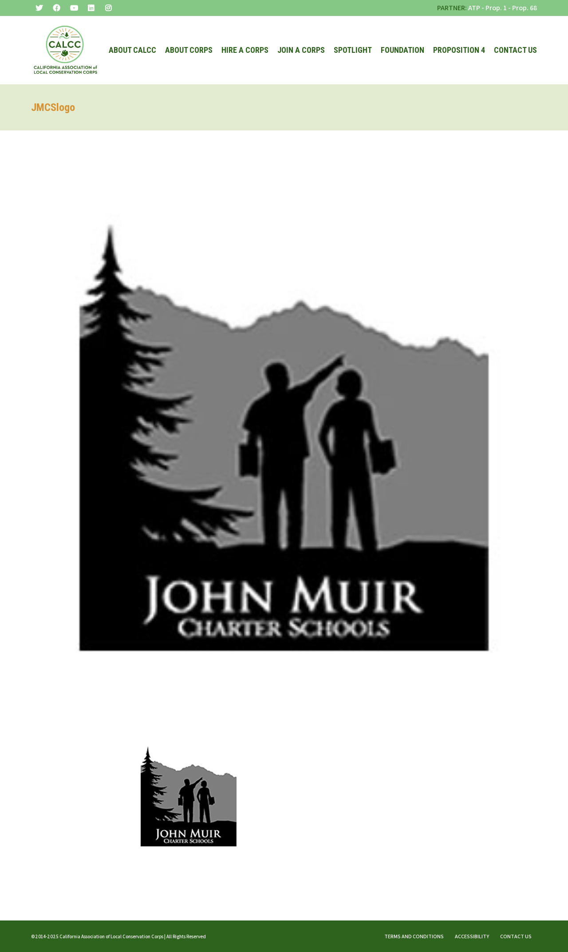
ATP (474, 7)
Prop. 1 (496, 7)
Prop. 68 (524, 7)
